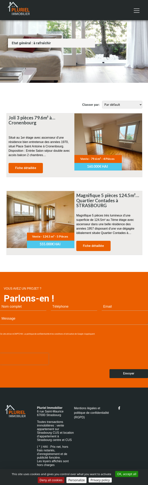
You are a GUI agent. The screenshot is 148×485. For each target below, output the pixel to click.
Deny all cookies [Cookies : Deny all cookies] (51, 480)
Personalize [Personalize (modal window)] (76, 480)
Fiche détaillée (25, 168)
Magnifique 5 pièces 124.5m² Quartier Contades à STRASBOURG (105, 195)
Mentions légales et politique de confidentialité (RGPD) (91, 413)
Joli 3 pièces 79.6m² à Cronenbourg (30, 117)
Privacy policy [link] (100, 480)
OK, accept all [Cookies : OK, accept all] (126, 474)
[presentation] (24, 359)
